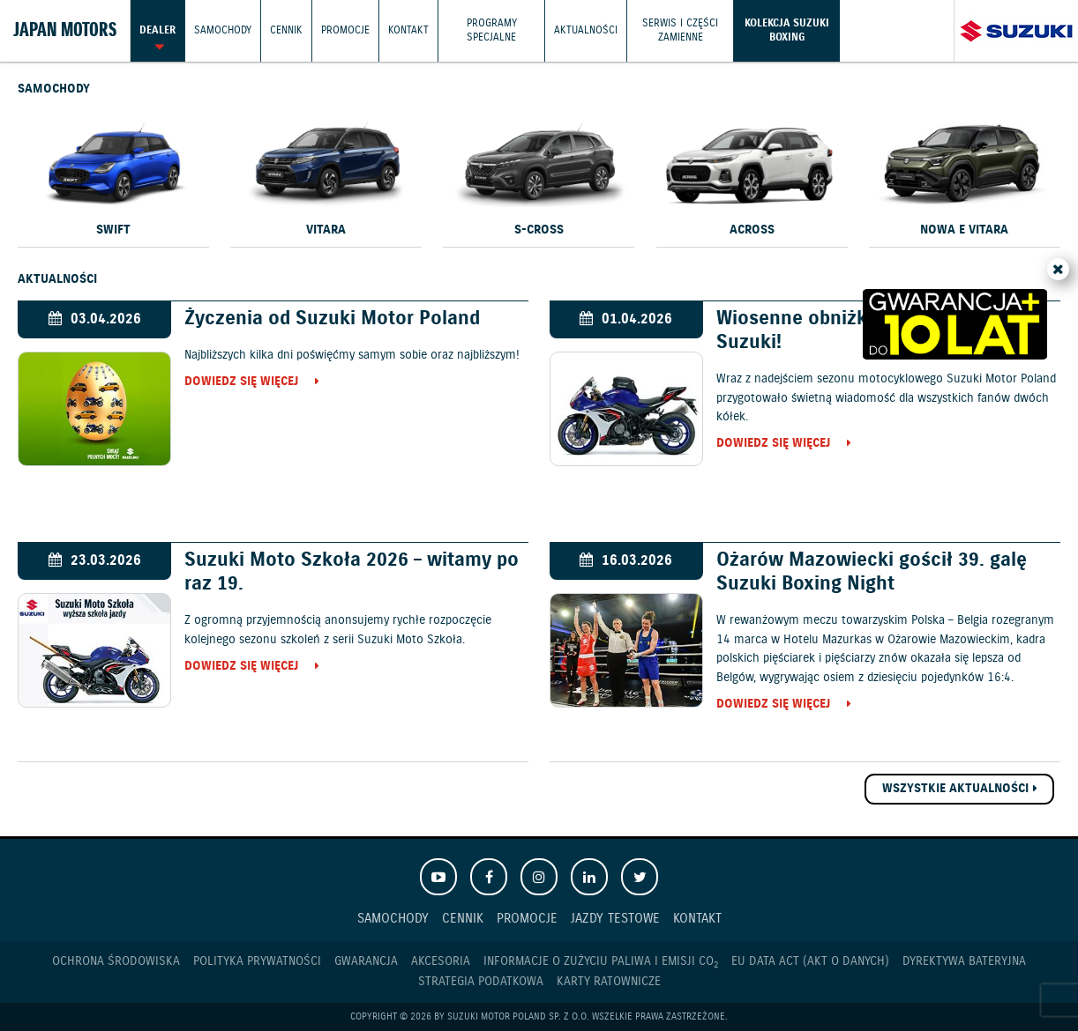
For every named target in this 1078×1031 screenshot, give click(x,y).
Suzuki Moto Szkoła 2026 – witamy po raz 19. (351, 571)
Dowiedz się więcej (241, 382)
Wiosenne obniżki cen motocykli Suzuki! (860, 330)
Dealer (157, 30)
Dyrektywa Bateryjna (964, 961)
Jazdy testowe (615, 918)
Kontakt (408, 30)
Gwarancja (366, 961)
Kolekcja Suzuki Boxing (787, 30)
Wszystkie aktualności (955, 789)
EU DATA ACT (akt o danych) (810, 961)
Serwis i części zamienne (680, 30)
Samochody (222, 30)
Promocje (345, 30)
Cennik (286, 30)
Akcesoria (440, 961)
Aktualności (586, 30)
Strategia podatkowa (480, 982)
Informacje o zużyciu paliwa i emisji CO (600, 961)
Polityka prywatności (257, 961)
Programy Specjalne (492, 30)
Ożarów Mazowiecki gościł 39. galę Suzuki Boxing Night (871, 571)
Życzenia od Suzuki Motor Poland (332, 318)
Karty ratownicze (609, 982)
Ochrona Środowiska (116, 961)
